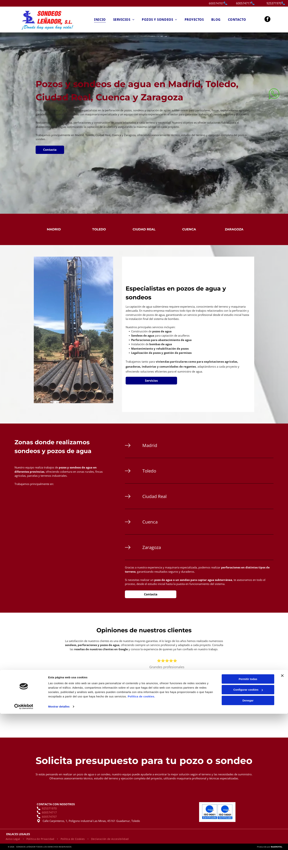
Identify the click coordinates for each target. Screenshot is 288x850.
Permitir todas (248, 815)
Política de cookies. (141, 832)
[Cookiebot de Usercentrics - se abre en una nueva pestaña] (24, 843)
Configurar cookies (248, 825)
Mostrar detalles (59, 842)
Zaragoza (234, 229)
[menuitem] (99, 19)
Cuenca (189, 229)
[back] (87, 689)
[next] (247, 689)
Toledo (99, 229)
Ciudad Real (144, 229)
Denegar (247, 836)
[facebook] (267, 19)
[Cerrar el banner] (282, 811)
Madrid (54, 229)
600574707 (216, 3)
